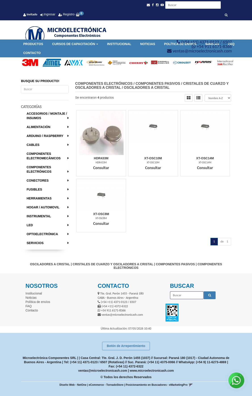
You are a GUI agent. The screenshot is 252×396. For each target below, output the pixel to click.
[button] (148, 5)
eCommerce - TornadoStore (106, 384)
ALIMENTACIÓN (38, 127)
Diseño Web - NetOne (72, 384)
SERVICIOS (35, 243)
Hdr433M (101, 158)
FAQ (28, 306)
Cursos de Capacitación (75, 44)
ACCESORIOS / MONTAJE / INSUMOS (47, 116)
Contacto (32, 53)
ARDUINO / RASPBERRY (45, 136)
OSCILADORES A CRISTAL (147, 87)
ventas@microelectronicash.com (102, 370)
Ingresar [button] (49, 14)
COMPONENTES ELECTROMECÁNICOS (44, 156)
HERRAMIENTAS (39, 198)
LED (30, 225)
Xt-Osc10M (153, 158)
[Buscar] (226, 15)
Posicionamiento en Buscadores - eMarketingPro (157, 384)
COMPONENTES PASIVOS (158, 83)
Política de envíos (37, 302)
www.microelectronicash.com (152, 370)
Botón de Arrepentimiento (126, 346)
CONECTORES (38, 180)
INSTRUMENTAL (39, 216)
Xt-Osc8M (101, 214)
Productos (33, 44)
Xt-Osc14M (205, 158)
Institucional (119, 44)
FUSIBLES (34, 189)
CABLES (33, 145)
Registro (68, 14)
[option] (28, 62)
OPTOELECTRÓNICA (42, 234)
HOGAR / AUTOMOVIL (43, 207)
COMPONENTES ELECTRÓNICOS (39, 169)
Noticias (147, 44)
